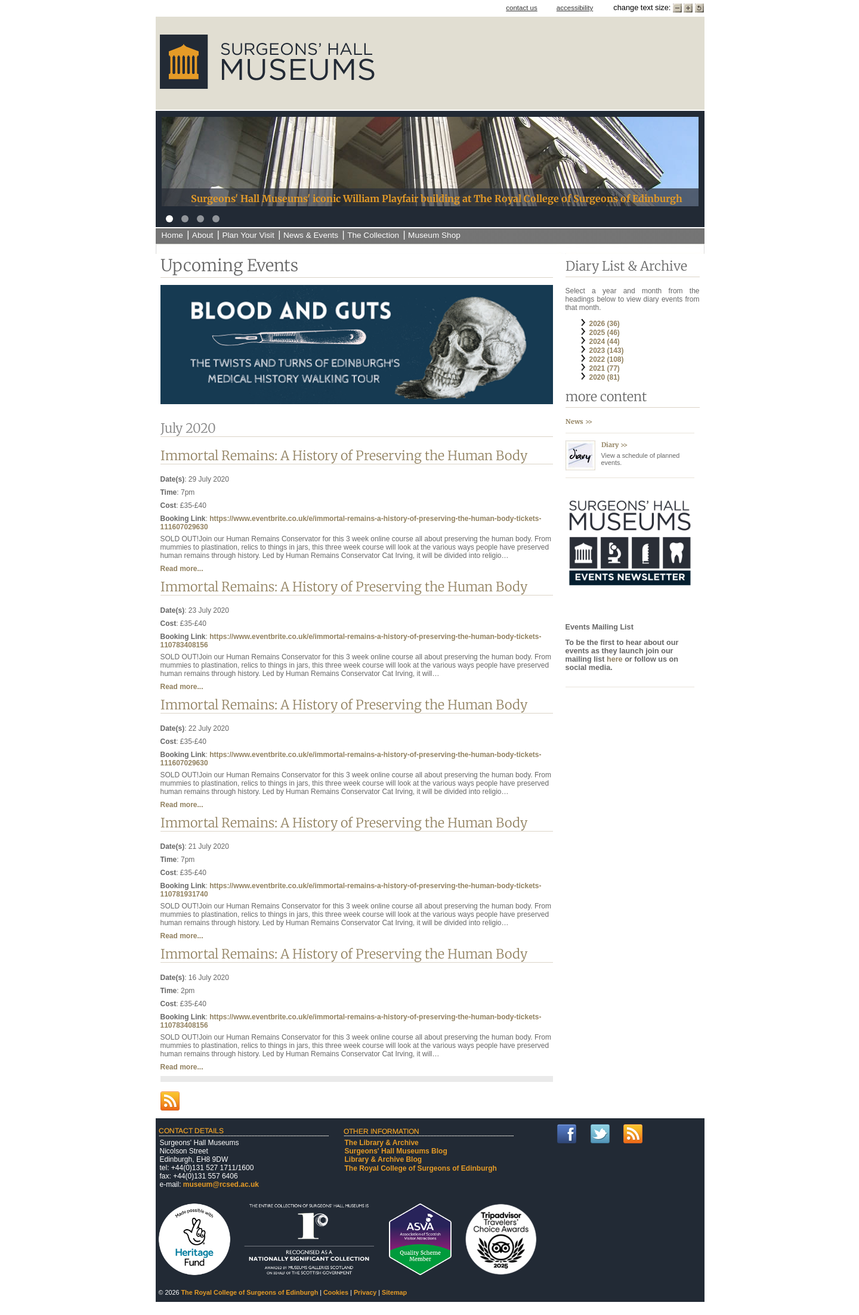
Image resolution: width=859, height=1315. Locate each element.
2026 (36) (604, 324)
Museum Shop (434, 235)
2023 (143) (606, 350)
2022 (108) (606, 359)
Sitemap (394, 1292)
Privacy (365, 1292)
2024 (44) (604, 341)
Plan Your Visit (248, 235)
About (203, 235)
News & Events (310, 235)
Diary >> (614, 445)
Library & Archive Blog (383, 1159)
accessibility (575, 7)
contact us (521, 7)
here (616, 659)
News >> (579, 421)
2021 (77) (604, 368)
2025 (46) (604, 332)
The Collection (373, 235)
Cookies (335, 1292)
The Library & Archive (382, 1143)
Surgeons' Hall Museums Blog (396, 1151)
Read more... (181, 569)
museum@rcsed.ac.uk (221, 1184)
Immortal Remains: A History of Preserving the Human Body (343, 456)
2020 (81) (604, 377)
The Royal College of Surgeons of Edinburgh (421, 1168)
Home (172, 235)
